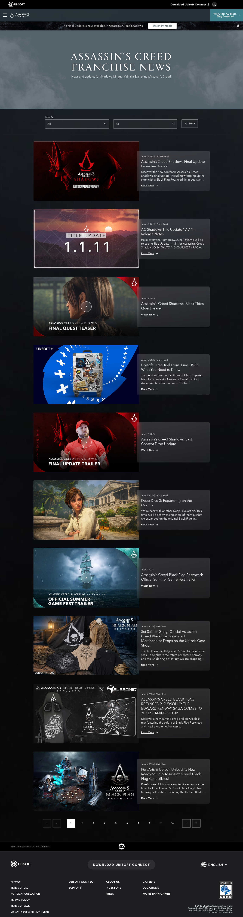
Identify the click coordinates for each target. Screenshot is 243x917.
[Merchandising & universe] (112, 15)
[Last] (196, 823)
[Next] (186, 823)
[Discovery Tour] (145, 15)
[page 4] (104, 823)
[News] (64, 15)
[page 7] (138, 823)
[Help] (165, 15)
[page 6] (127, 823)
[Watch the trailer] (162, 26)
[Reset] (190, 123)
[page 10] (172, 823)
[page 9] (161, 823)
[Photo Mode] (82, 15)
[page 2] (82, 823)
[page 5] (116, 823)
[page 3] (93, 823)
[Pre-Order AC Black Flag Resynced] (226, 15)
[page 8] (150, 823)
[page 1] (71, 823)
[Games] (49, 15)
